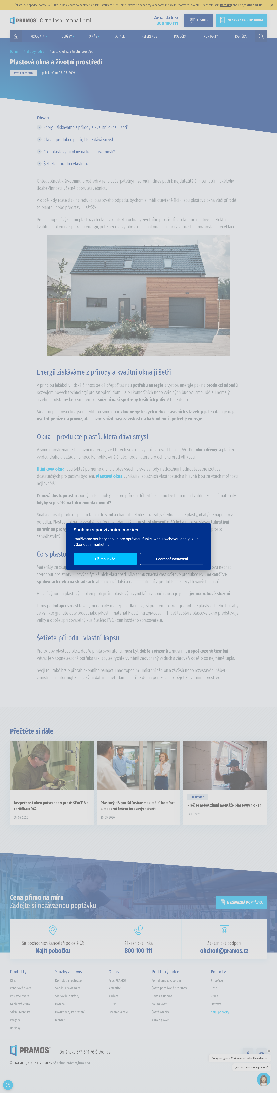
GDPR (112, 1004)
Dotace (60, 1004)
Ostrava (216, 1004)
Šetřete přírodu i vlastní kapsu (70, 164)
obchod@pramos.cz (224, 950)
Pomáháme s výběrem (166, 980)
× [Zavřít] (272, 5)
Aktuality (115, 988)
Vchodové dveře (20, 988)
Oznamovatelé (118, 1012)
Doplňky (15, 1028)
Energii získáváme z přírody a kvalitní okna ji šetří (86, 127)
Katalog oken (160, 1020)
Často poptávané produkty (169, 988)
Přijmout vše (105, 559)
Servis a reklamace (67, 988)
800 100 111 (139, 950)
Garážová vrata (20, 1004)
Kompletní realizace (68, 980)
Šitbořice (217, 980)
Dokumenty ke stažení (70, 1012)
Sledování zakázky (67, 996)
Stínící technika (20, 1012)
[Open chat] (263, 1079)
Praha (214, 996)
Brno (214, 988)
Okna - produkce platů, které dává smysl (78, 139)
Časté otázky (160, 1012)
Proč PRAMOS (118, 980)
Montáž (60, 1020)
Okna (13, 980)
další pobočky (220, 1012)
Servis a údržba (162, 996)
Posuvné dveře (19, 996)
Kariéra (113, 996)
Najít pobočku (53, 950)
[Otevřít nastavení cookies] (8, 1085)
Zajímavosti (159, 1004)
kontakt (225, 5)
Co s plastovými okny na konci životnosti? (79, 151)
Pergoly (15, 1020)
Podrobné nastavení (172, 559)
